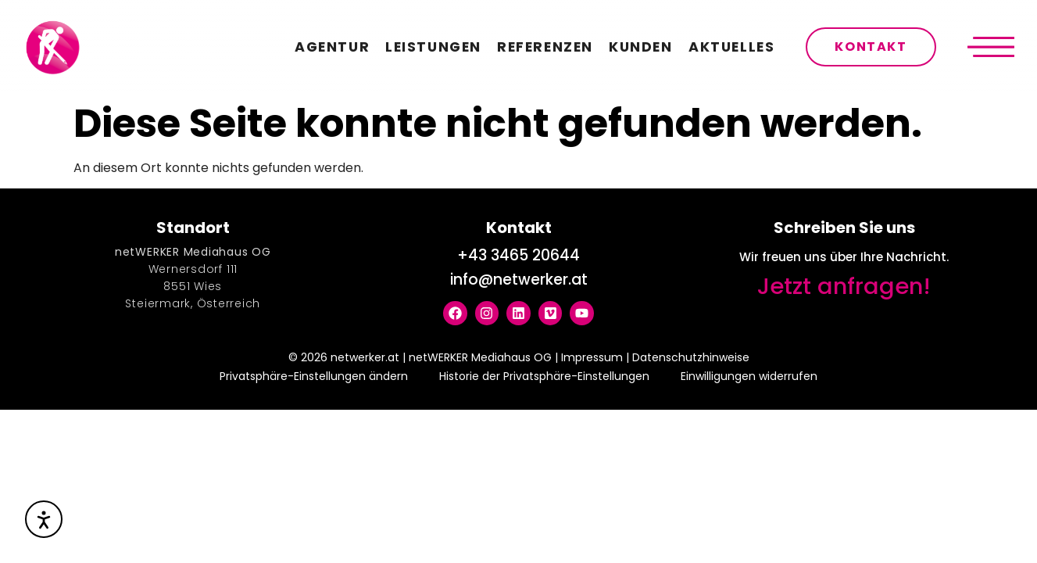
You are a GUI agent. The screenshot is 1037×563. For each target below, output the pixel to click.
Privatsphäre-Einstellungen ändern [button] (314, 376)
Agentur (332, 47)
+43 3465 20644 (518, 255)
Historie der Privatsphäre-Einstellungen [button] (544, 376)
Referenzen (545, 47)
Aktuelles (731, 47)
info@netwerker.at (519, 279)
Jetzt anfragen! (844, 286)
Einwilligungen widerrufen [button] (749, 376)
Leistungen (433, 47)
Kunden (641, 47)
